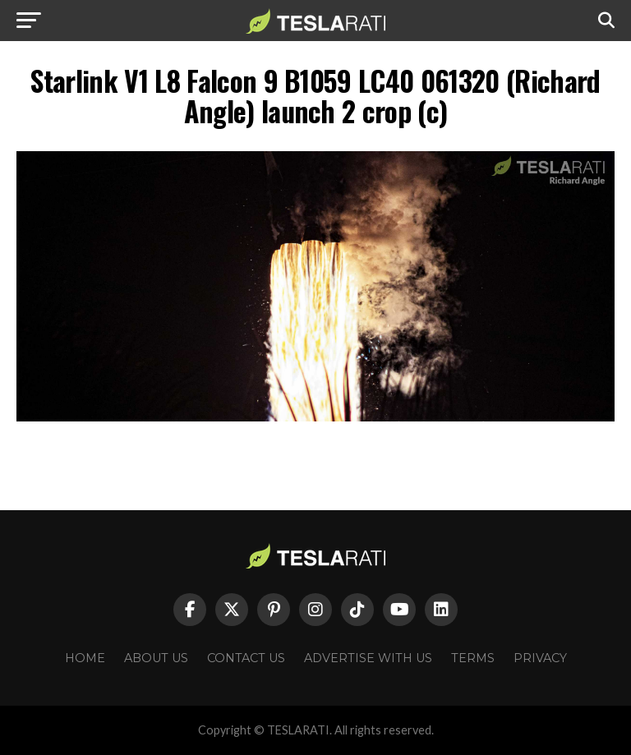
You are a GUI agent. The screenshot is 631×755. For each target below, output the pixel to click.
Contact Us (246, 658)
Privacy (540, 658)
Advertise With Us (368, 658)
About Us (156, 658)
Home (85, 658)
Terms (473, 658)
